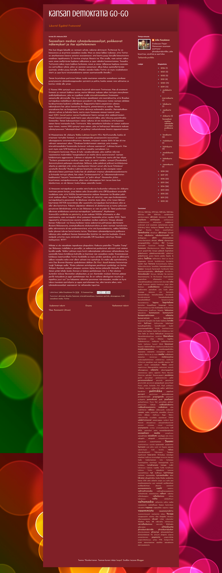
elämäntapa (168, 240)
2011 (163, 198)
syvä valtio (150, 447)
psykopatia (141, 399)
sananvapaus (157, 420)
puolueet (168, 399)
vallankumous (158, 496)
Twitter (66, 299)
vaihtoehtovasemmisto (165, 491)
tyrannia (170, 470)
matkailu (141, 354)
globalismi (169, 253)
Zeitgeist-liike (168, 540)
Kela (152, 308)
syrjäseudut (159, 444)
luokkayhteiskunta (167, 341)
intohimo (156, 282)
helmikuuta (167, 159)
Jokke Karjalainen (162, 40)
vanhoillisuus (152, 505)
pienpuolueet (159, 383)
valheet (163, 494)
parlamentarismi (161, 378)
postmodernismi (167, 394)
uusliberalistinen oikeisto (149, 486)
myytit (140, 365)
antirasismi (157, 222)
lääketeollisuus (150, 347)
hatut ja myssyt (167, 259)
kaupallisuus (151, 305)
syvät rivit (157, 447)
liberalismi (168, 336)
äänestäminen (149, 542)
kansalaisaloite (157, 295)
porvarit (141, 394)
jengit (167, 284)
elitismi (154, 240)
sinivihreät (169, 425)
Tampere (170, 452)
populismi (170, 391)
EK (172, 235)
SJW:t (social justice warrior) (67, 115)
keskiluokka (159, 308)
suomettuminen (155, 442)
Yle (152, 535)
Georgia (154, 251)
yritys (155, 540)
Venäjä (169, 514)
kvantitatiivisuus (167, 328)
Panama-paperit (158, 375)
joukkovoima (142, 290)
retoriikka (162, 412)
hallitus (147, 258)
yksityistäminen (143, 535)
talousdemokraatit (144, 452)
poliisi (163, 388)
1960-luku (147, 212)
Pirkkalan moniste (144, 388)
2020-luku (157, 214)
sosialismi (152, 436)
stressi (171, 436)
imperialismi (142, 279)
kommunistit (168, 313)
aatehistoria (168, 214)
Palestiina (141, 375)
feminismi (75, 296)
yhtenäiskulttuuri (167, 532)
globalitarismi (143, 256)
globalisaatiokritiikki (157, 253)
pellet (171, 378)
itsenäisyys (160, 284)
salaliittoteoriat (145, 420)
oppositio (157, 373)
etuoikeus (156, 243)
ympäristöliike (168, 537)
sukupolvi (141, 438)
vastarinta (155, 514)
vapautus (165, 508)
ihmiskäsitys (169, 271)
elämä (160, 240)
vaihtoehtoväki (143, 494)
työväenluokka (162, 475)
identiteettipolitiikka (145, 271)
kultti (139, 323)
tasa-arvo (151, 455)
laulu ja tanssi (148, 334)
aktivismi (61, 296)
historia (152, 264)
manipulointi (160, 352)
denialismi (154, 233)
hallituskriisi (157, 259)
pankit (140, 378)
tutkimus (141, 470)
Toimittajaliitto (143, 463)
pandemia (169, 375)
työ (151, 473)
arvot (147, 225)
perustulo (159, 380)
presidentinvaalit (144, 397)
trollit (171, 465)
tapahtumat (142, 455)
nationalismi (155, 365)
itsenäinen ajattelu (102, 296)
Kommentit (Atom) (62, 310)
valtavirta (159, 502)
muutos (167, 362)
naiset (146, 365)
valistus (170, 494)
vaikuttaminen (154, 494)
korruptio (149, 321)
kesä (171, 308)
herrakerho (169, 261)
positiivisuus (153, 394)
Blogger (140, 560)
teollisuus (148, 457)
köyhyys (149, 331)
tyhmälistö (160, 470)
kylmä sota (142, 331)
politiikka (155, 391)
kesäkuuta (167, 135)
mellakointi (169, 354)
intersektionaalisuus (87, 296)
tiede (140, 460)
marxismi (170, 352)
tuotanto (149, 468)
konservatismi (144, 318)
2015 (163, 182)
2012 (163, 194)
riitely (140, 415)
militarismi (141, 362)
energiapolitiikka (144, 243)
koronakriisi (168, 318)
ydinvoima (141, 527)
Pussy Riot (154, 402)
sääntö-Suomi (142, 450)
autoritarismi (163, 225)
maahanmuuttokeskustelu (164, 347)
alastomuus (163, 217)
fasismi (170, 246)
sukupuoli (151, 438)
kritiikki (170, 321)
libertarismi (142, 339)
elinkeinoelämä (167, 238)
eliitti (154, 238)
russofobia (153, 418)
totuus (163, 465)
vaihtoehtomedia (145, 491)
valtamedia (146, 501)
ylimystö (157, 535)
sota (167, 436)
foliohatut (169, 248)
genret (140, 251)
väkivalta (159, 522)
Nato (164, 365)
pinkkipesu (169, 386)
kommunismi (154, 313)
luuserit (154, 344)
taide (153, 450)
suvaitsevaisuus (143, 444)
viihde (162, 519)
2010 (163, 201)
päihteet (170, 402)
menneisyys (153, 357)
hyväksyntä (165, 269)
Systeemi (141, 447)
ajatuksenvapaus (143, 217)
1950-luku (141, 212)
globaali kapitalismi (165, 251)
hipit (145, 264)
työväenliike (150, 475)
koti (154, 321)
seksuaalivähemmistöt (165, 423)
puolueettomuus (143, 402)
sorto (155, 430)
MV (172, 362)
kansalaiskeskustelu (166, 297)
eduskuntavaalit (162, 235)
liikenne (160, 339)
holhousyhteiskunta (144, 266)
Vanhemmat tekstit (120, 306)
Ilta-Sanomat (157, 277)
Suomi (169, 441)
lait (172, 331)
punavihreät (152, 399)
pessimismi (150, 383)
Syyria (164, 447)
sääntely (170, 447)
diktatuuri (162, 233)
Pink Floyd (161, 386)
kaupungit (162, 305)
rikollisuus (156, 415)
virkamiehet (169, 519)
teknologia (169, 455)
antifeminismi (168, 220)
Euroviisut (152, 246)
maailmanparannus (146, 349)
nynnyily (170, 367)
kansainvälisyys (143, 295)
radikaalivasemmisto (146, 407)
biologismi (154, 227)
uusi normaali (157, 483)
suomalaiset (142, 442)
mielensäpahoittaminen (146, 360)
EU (163, 243)
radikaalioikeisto (166, 405)
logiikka (170, 339)
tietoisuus (169, 460)
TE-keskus (161, 455)
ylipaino (170, 535)
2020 (163, 83)
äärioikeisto (169, 542)
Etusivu (89, 306)
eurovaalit (141, 246)
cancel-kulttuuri (168, 230)
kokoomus (169, 310)
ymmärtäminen (143, 537)
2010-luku (141, 214)
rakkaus (151, 410)
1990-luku (169, 212)
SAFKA (170, 418)
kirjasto (160, 310)
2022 (163, 76)
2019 (163, 87)
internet (170, 279)
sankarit (166, 420)
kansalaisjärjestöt (144, 297)
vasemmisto (146, 510)
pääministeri (142, 405)
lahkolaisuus (166, 331)
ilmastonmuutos (143, 277)
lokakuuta (167, 104)
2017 (163, 175)
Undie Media (160, 478)
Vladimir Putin (144, 522)
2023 (163, 72)
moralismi (149, 362)
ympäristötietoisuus (144, 540)
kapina (155, 303)
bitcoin (167, 227)
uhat (171, 475)
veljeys (163, 514)
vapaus (148, 507)
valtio (166, 502)
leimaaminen (169, 334)
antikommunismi (143, 222)
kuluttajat (169, 323)
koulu (158, 321)
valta (154, 499)
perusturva (169, 380)
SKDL (140, 430)
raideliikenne (142, 410)
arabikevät (169, 222)
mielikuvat (169, 360)
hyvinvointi (156, 269)
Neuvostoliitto (153, 367)
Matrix (147, 354)
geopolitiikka (147, 251)
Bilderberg (141, 227)
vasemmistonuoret (144, 514)
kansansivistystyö (167, 300)
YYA (160, 540)
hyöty (171, 269)
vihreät (155, 519)
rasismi (141, 412)
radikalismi (162, 407)
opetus (151, 373)
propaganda (158, 397)
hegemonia (142, 261)
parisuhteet (149, 378)
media (161, 354)
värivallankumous (145, 524)
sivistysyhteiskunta (162, 428)
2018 (163, 171)
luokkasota (155, 341)
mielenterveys (160, 360)
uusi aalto (166, 481)
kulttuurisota (158, 323)
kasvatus (141, 305)
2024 (163, 68)
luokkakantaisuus (144, 341)
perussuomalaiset (145, 380)
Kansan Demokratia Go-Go (88, 13)
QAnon (152, 405)
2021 (163, 79)
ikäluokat (160, 274)
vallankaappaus (143, 496)
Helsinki (150, 261)
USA (144, 481)
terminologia (156, 457)
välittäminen (169, 522)
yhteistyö (155, 532)
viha (156, 516)
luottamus (147, 344)
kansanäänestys (143, 303)
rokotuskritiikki (143, 418)
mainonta (150, 352)
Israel (140, 284)
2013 (163, 190)
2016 (163, 179)
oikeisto (154, 370)
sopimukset (148, 430)
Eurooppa (170, 243)
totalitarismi (152, 465)
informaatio (157, 279)
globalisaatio (143, 253)
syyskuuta (167, 110)
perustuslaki (142, 383)
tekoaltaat (141, 457)
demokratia (143, 232)
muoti (155, 362)
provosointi (169, 397)
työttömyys (168, 473)
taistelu (161, 450)
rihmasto (170, 412)
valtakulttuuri (168, 499)
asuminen (153, 225)
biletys (148, 227)
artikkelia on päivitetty (70, 214)
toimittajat (153, 463)
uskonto (154, 481)
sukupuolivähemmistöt (165, 438)
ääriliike (159, 542)
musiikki (161, 362)
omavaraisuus (142, 373)
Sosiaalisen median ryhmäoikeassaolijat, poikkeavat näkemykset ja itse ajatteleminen (85, 43)
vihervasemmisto (144, 519)
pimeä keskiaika (149, 386)
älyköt (140, 542)
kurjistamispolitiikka (145, 328)
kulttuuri (147, 323)
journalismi (153, 290)
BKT (171, 227)
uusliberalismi (168, 483)
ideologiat (159, 271)
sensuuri (141, 425)
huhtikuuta (167, 147)
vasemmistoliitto (166, 511)
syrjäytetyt (169, 444)
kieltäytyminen (143, 310)
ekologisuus (142, 238)
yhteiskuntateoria (144, 532)
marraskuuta (167, 98)
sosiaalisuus (169, 433)
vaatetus (170, 488)
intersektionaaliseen (99, 95)
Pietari (140, 386)
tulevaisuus (142, 468)
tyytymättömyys (143, 473)
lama (139, 334)
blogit (140, 230)
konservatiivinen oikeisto (155, 315)
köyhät (155, 331)
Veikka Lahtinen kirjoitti (86, 135)
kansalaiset (169, 295)
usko (149, 481)
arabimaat (141, 225)
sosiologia (161, 436)
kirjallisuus (152, 310)
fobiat (163, 248)
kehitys (171, 305)
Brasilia (68, 296)
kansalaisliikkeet (144, 300)
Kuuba (157, 328)
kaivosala (169, 292)
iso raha (169, 282)
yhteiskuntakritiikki (145, 530)
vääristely (159, 524)
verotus (151, 516)
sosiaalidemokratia (166, 430)
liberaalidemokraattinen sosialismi (150, 336)
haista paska (160, 256)
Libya (152, 339)
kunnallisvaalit (160, 326)
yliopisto (164, 535)
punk (160, 399)
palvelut (149, 375)
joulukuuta (167, 90)
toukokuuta (168, 141)
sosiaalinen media (56, 299)
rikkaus (147, 415)
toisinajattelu (163, 463)
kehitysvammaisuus (144, 308)
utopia (160, 481)
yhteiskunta (167, 527)
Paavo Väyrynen (167, 373)
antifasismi (155, 220)
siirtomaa (151, 425)
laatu (160, 331)
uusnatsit (169, 486)
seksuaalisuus (151, 423)
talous (170, 450)
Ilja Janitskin (168, 274)
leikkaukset (159, 334)
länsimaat (169, 344)
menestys (141, 357)
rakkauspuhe (160, 410)
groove (151, 256)
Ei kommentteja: (87, 292)
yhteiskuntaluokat (165, 530)
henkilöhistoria (160, 261)
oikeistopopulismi (167, 370)
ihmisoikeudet (144, 274)
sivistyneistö (143, 428)
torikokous (141, 465)
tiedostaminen (150, 460)
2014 (163, 186)
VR (153, 522)
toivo (171, 463)
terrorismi (164, 457)
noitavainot (163, 367)
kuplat (171, 326)
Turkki (162, 468)
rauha (147, 412)
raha (171, 407)
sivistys (152, 428)
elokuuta (167, 116)
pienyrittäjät (169, 383)
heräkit (140, 264)
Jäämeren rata (155, 292)
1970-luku (155, 212)
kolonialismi (142, 313)
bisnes (161, 227)
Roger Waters (167, 415)
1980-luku (162, 212)
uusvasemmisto (144, 488)
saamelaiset (162, 418)
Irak (160, 282)
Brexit (157, 230)
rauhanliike (154, 412)
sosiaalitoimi (142, 436)
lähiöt (161, 344)
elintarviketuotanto (144, 240)
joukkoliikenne (154, 287)
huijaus (141, 269)
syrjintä (152, 444)
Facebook (161, 246)
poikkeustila (156, 388)
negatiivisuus (142, 367)
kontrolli (156, 318)
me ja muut (154, 354)
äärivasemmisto (144, 545)
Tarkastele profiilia (146, 58)
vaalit (159, 488)
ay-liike (171, 225)
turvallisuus (169, 468)
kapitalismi (168, 302)
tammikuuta (168, 165)
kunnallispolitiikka (144, 326)
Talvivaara (158, 452)
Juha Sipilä (163, 290)
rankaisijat (169, 410)
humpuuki (148, 269)
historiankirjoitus (161, 264)
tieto (161, 460)
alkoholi (170, 217)
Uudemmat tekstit (57, 306)
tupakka (156, 468)
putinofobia (162, 402)
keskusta (167, 308)
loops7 (119, 560)
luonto (140, 344)
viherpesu (170, 516)
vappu (171, 508)
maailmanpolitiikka (166, 349)
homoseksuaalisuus (166, 266)
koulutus (164, 321)
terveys (170, 457)
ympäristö (156, 537)
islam (164, 282)
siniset (160, 425)
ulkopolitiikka (150, 478)
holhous (170, 264)
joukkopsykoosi (168, 287)
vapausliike (157, 508)
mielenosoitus (167, 357)
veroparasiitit (143, 516)
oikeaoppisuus (115, 296)
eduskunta (149, 235)
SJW (122, 296)
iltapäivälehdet (168, 277)
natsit (171, 365)
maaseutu (141, 352)
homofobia (155, 266)
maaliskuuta (168, 153)
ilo (151, 277)
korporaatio (141, 321)
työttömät (141, 475)
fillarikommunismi (153, 248)
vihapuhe (162, 516)
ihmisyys (153, 274)
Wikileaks (169, 524)
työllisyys (158, 473)
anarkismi (142, 220)
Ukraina (141, 478)
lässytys (141, 347)
